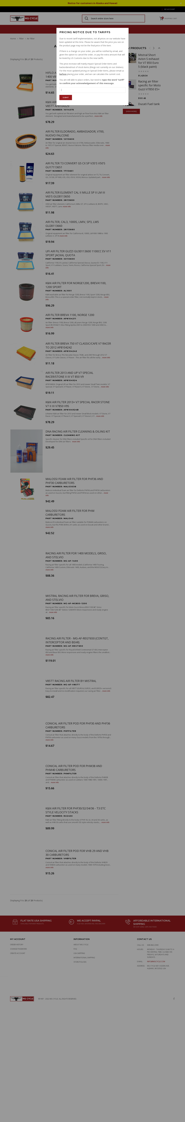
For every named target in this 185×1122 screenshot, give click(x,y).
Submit (66, 97)
